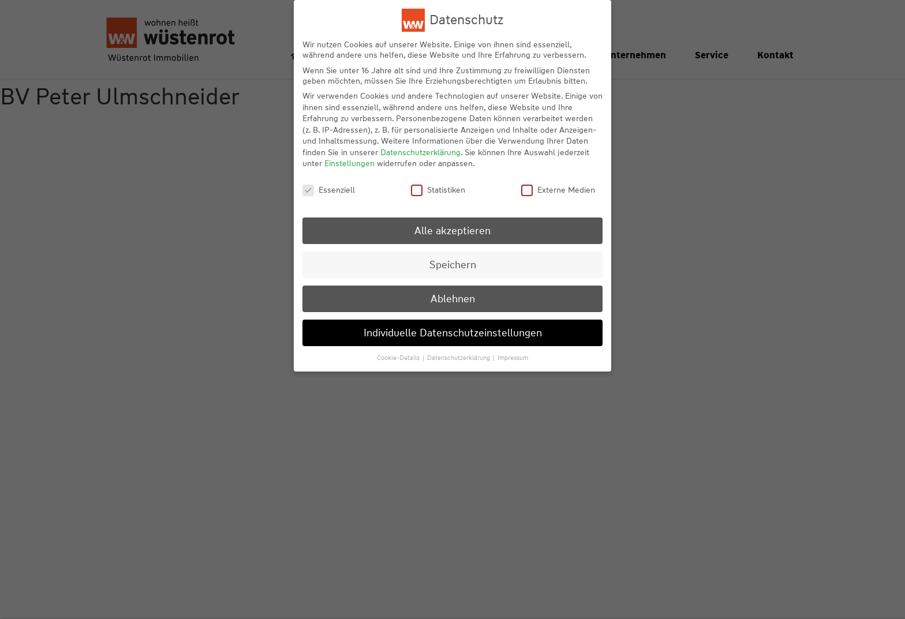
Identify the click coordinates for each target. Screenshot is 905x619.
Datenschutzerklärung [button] (459, 358)
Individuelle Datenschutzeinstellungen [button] (453, 332)
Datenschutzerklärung (420, 152)
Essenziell (328, 190)
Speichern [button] (452, 264)
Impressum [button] (513, 358)
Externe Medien (558, 190)
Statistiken (438, 190)
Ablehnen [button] (453, 298)
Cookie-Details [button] (399, 358)
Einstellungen (349, 163)
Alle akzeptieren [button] (452, 230)
